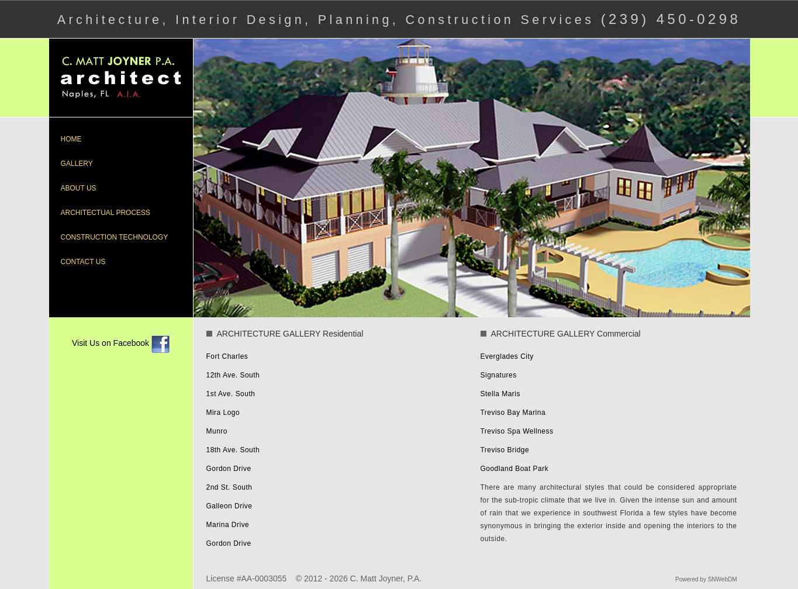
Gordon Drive (228, 469)
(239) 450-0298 (671, 19)
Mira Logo (223, 412)
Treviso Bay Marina (513, 412)
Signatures (499, 375)
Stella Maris (500, 394)
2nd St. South (229, 487)
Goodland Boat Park (515, 469)
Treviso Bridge (505, 450)
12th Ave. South (233, 375)
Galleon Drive (229, 506)
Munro (216, 431)
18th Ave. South (233, 450)
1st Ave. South (230, 394)
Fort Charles (227, 356)
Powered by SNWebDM (706, 579)
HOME (71, 139)
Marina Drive (228, 525)
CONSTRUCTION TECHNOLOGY (114, 237)
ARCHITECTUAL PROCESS (106, 213)
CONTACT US (83, 262)
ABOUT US (78, 188)
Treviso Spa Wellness (517, 431)
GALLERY (77, 164)
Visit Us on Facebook (121, 343)
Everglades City (507, 356)
